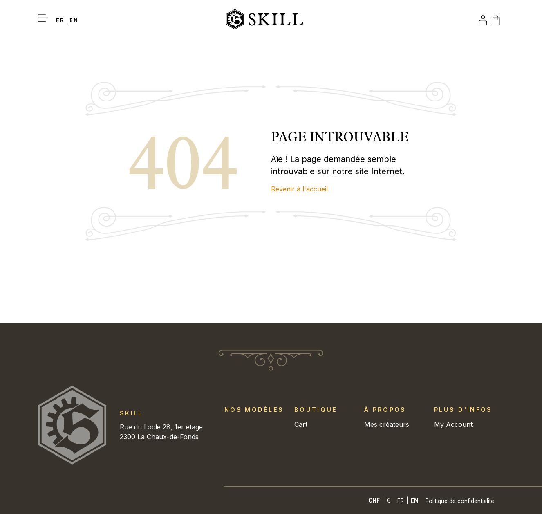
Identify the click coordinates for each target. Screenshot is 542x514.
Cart (300, 424)
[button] (47, 20)
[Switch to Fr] (61, 20)
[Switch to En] (415, 501)
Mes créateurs (386, 424)
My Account (453, 424)
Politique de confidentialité (460, 501)
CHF (374, 500)
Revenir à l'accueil (299, 189)
